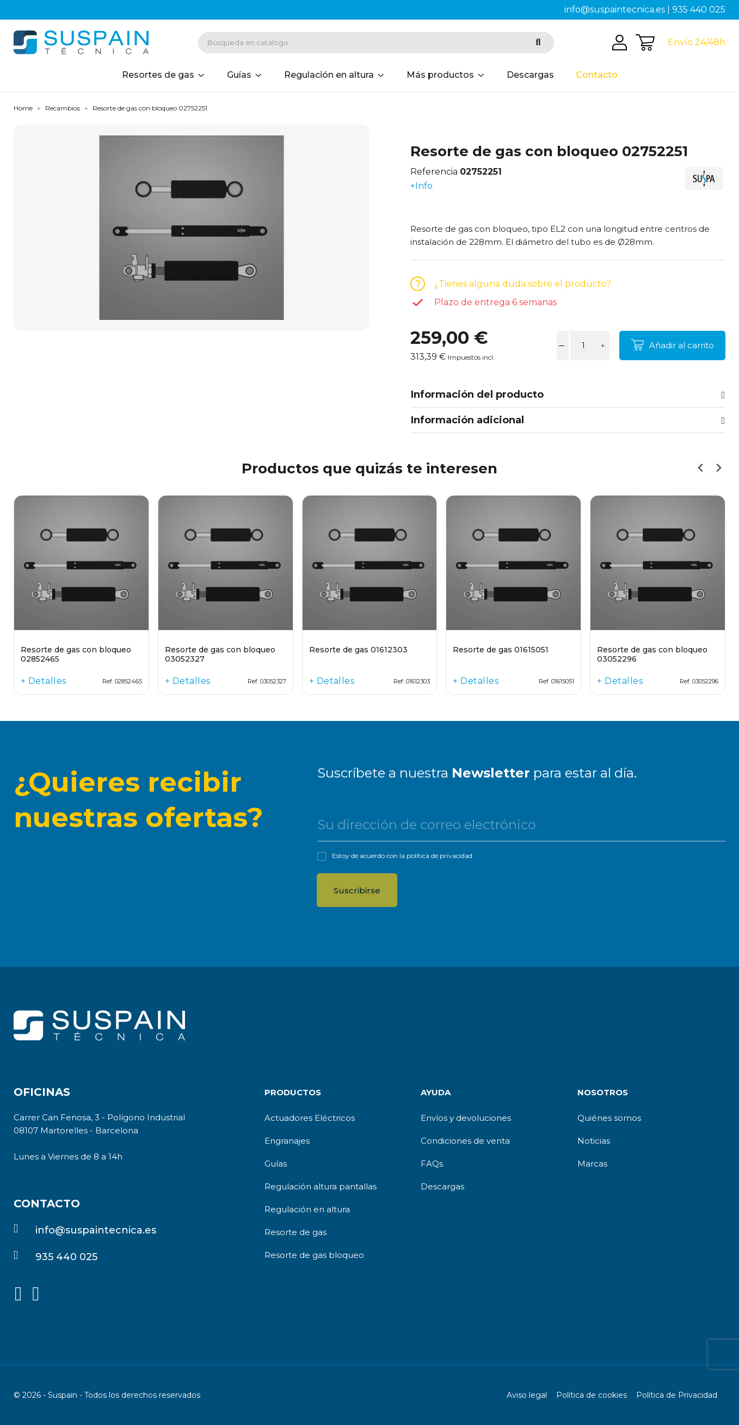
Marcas (592, 1163)
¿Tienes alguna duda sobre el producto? (522, 284)
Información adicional (568, 420)
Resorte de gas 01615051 (501, 650)
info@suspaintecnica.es (614, 9)
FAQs (432, 1163)
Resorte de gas (295, 1232)
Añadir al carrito (681, 345)
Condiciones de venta (465, 1141)
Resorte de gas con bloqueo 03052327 (220, 654)
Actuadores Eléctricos (309, 1118)
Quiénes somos (609, 1118)
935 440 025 (698, 9)
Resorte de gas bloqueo (314, 1255)
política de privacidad (439, 856)
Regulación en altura (307, 1209)
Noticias (593, 1141)
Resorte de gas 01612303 (358, 650)
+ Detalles (43, 681)
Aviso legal (527, 1395)
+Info (421, 186)
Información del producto (568, 394)
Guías (275, 1163)
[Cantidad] (583, 345)
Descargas (442, 1186)
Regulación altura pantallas (320, 1186)
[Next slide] (718, 468)
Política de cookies (591, 1395)
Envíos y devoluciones (466, 1118)
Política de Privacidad (676, 1395)
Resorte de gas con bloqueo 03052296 (652, 654)
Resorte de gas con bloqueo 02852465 (76, 654)
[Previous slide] (700, 468)
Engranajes (287, 1141)
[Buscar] (376, 42)
